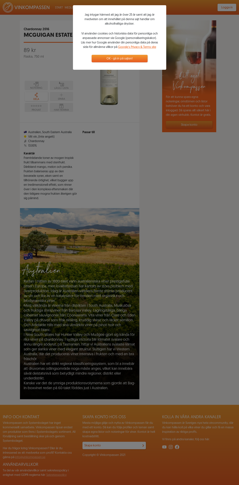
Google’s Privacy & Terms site (137, 47)
